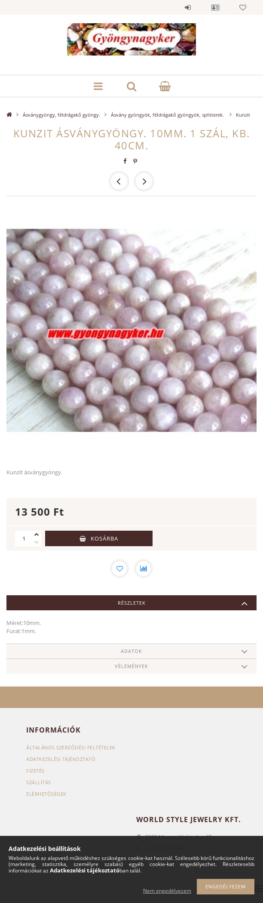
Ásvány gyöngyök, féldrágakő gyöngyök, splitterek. (168, 114)
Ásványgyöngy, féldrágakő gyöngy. (61, 114)
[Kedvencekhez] (119, 568)
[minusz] (36, 542)
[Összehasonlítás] (143, 568)
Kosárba (104, 538)
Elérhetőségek (46, 794)
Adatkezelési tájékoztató (60, 759)
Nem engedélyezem (167, 890)
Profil (215, 7)
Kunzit (243, 114)
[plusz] (36, 534)
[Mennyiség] (23, 538)
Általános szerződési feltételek (71, 747)
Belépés (187, 7)
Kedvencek (242, 7)
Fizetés (35, 770)
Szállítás (38, 782)
